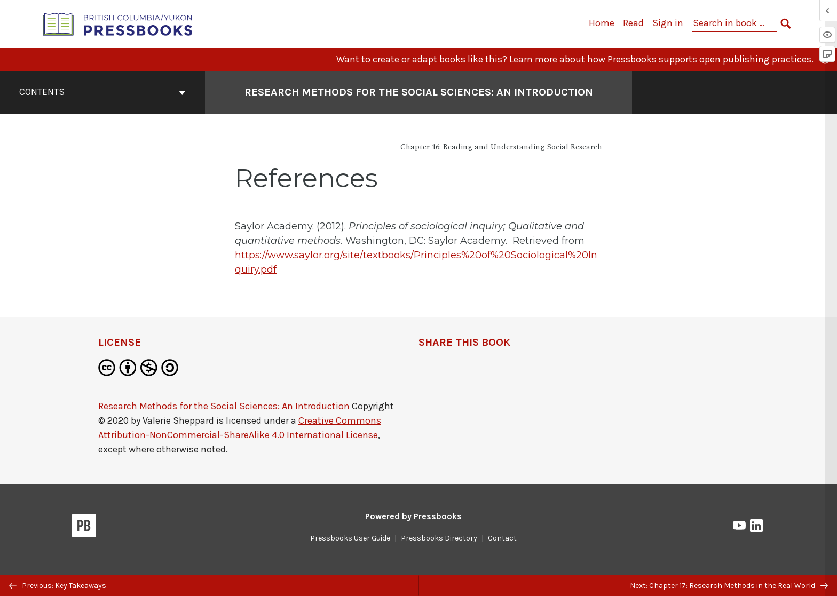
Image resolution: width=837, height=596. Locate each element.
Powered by (413, 516)
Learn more (533, 59)
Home (601, 23)
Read (633, 23)
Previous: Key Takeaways (57, 585)
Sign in (667, 23)
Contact (502, 538)
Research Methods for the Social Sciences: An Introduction (224, 406)
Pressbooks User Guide (350, 538)
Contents (102, 92)
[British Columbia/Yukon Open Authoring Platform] (118, 23)
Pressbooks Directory (439, 538)
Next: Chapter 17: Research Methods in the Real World (729, 585)
